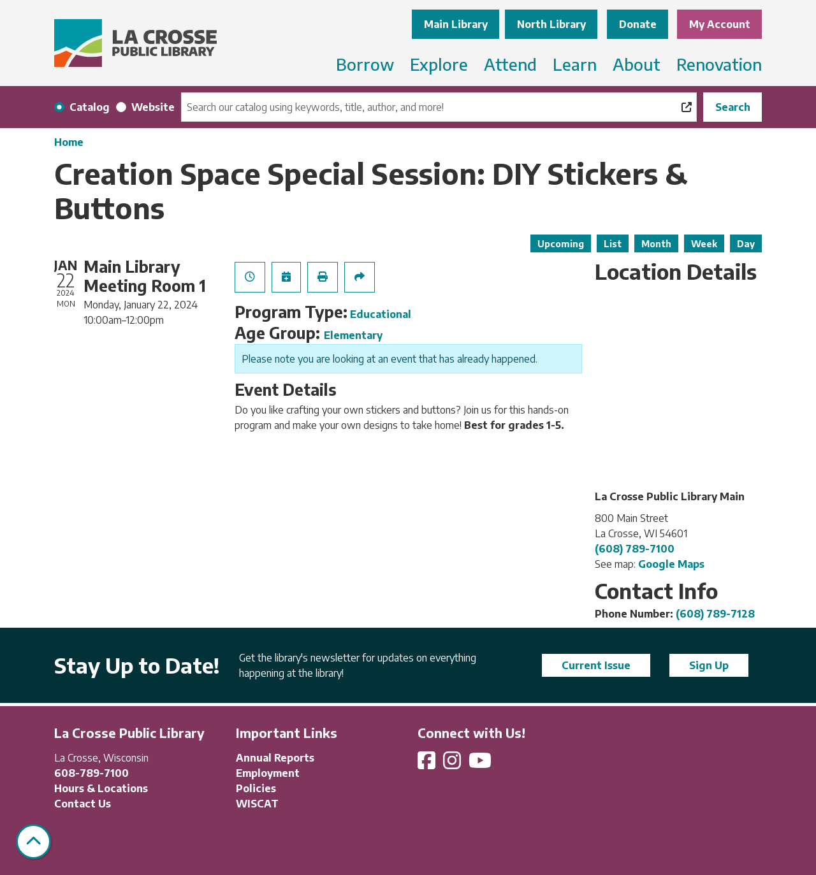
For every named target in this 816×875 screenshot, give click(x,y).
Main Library (456, 24)
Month (656, 243)
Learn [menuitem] (575, 64)
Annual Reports (275, 757)
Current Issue (596, 665)
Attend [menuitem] (510, 64)
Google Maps (671, 564)
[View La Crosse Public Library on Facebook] (428, 764)
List (613, 243)
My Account (719, 24)
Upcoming (560, 243)
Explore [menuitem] (439, 64)
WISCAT (257, 803)
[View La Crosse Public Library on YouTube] (481, 764)
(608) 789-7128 (715, 613)
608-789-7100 (91, 773)
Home (69, 142)
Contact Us (82, 803)
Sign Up (709, 665)
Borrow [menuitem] (365, 64)
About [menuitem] (636, 64)
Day (746, 243)
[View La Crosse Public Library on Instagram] (453, 764)
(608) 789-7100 (634, 548)
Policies (256, 788)
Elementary (353, 335)
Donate (638, 24)
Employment (268, 773)
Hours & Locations (101, 788)
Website (153, 107)
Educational (380, 314)
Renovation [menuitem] (719, 64)
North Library (551, 24)
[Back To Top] (33, 841)
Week (704, 243)
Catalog (89, 107)
